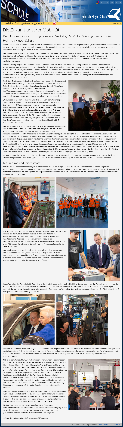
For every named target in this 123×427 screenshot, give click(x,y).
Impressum (103, 424)
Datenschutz (115, 424)
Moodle (118, 2)
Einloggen (117, 23)
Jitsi (112, 2)
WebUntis (104, 2)
